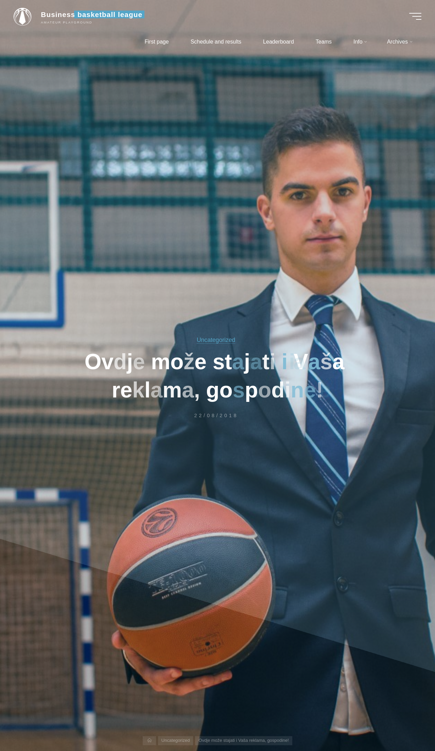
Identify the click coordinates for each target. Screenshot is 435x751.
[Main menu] (415, 16)
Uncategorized (216, 340)
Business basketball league (91, 14)
